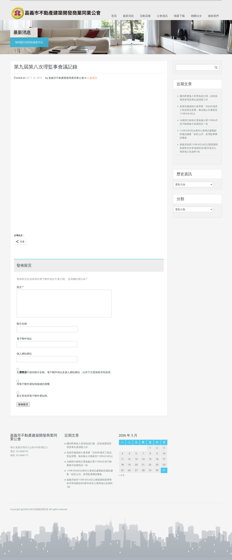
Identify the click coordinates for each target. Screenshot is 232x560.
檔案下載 (179, 15)
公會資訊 (162, 15)
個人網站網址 (24, 353)
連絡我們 (213, 15)
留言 (20, 287)
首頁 (114, 15)
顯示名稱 (22, 323)
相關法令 (196, 15)
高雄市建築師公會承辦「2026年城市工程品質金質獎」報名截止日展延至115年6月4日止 (199, 110)
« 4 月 (122, 475)
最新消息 (128, 15)
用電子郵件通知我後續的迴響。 (34, 384)
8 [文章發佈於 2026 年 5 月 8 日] (150, 453)
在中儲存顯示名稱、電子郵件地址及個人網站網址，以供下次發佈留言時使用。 (65, 372)
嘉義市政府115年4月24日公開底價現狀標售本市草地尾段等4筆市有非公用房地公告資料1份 (199, 148)
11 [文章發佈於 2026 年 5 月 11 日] (122, 459)
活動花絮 (145, 15)
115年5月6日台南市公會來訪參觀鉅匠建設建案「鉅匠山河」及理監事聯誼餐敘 (198, 134)
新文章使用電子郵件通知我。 (33, 395)
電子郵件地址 (24, 338)
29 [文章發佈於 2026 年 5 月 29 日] (150, 470)
